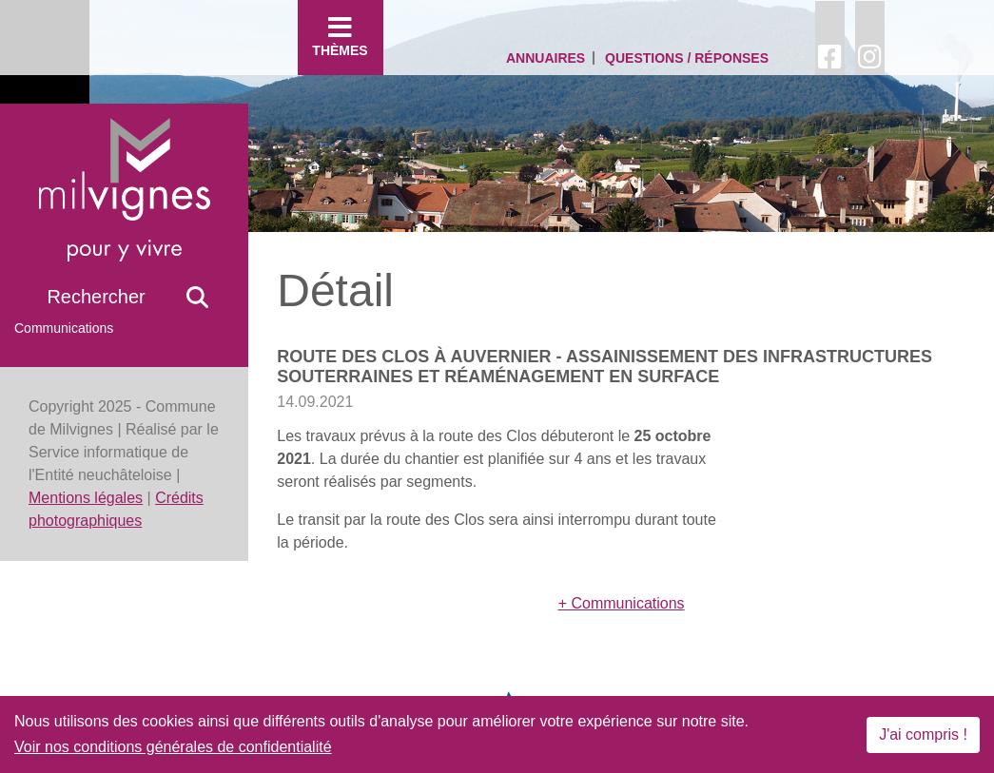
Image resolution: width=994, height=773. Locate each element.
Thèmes (340, 36)
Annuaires (545, 58)
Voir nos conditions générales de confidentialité (173, 747)
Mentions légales (86, 498)
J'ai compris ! (923, 734)
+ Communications (621, 603)
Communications (63, 328)
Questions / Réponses (687, 58)
